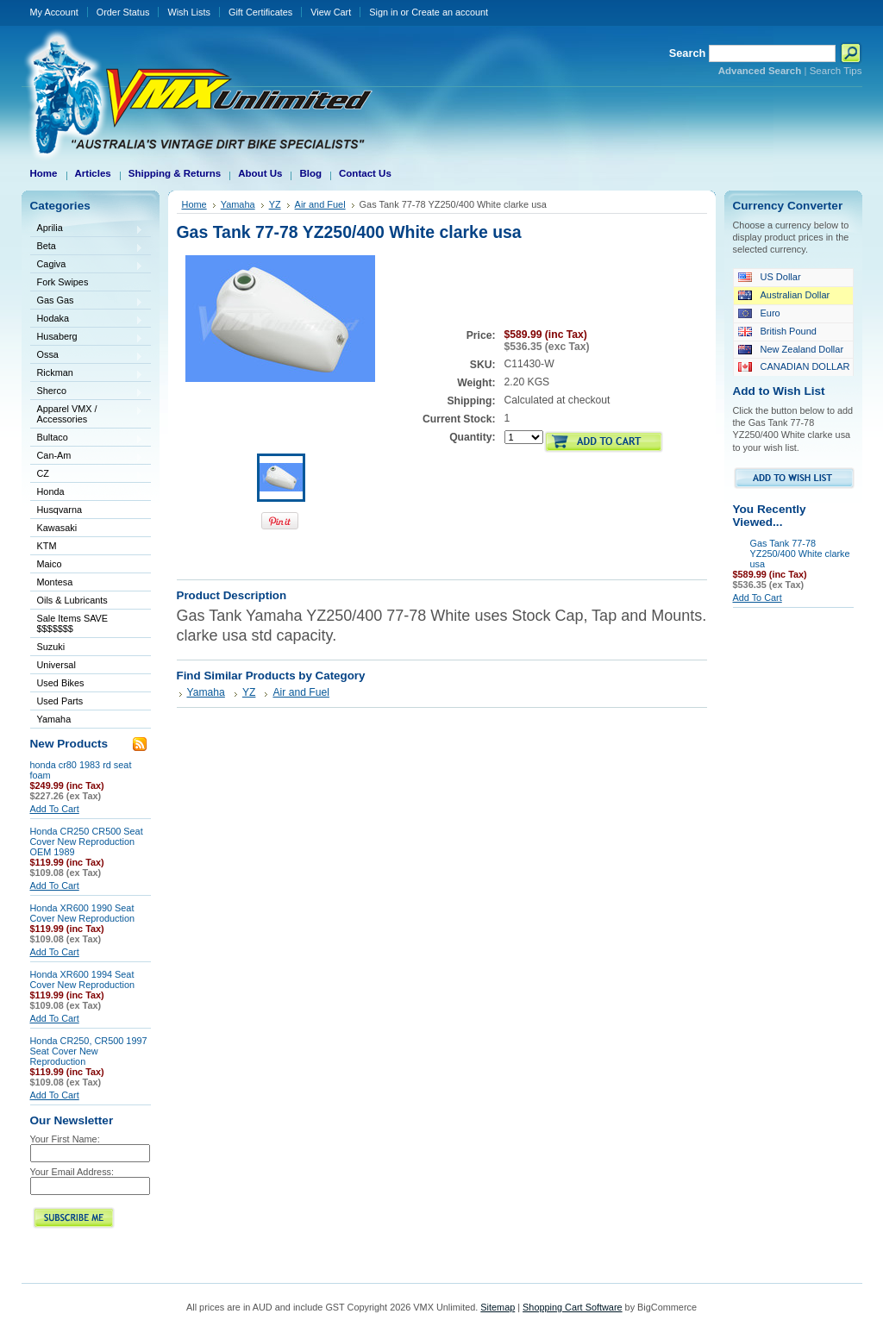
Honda (87, 492)
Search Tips (836, 71)
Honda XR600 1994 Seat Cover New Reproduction (82, 979)
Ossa (87, 355)
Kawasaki (87, 528)
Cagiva (87, 265)
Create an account (449, 12)
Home (194, 204)
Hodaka (87, 319)
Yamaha (87, 720)
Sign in (383, 12)
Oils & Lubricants (72, 600)
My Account (54, 12)
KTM (87, 547)
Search (687, 53)
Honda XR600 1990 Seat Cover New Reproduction (82, 913)
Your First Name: (65, 1139)
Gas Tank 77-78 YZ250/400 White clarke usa (800, 553)
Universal (87, 666)
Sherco (87, 391)
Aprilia (87, 228)
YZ (275, 204)
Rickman (87, 373)
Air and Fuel (320, 204)
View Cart (330, 12)
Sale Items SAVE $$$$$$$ (73, 623)
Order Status (123, 12)
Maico (87, 565)
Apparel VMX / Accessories (87, 414)
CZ (87, 474)
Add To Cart (54, 809)
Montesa (87, 583)
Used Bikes (61, 683)
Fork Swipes (63, 282)
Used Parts (60, 701)
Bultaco (87, 438)
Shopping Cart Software (572, 1307)
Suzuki (87, 647)
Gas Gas (87, 301)
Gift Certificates (260, 12)
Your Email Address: (72, 1172)
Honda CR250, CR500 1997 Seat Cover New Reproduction (88, 1051)
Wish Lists (188, 12)
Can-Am (87, 456)
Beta (87, 247)
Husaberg (87, 337)
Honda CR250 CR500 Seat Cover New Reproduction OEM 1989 (86, 841)
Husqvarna (87, 510)
